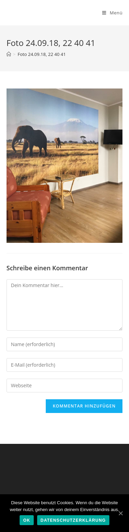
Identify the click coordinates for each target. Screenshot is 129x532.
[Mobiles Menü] (112, 13)
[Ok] (120, 513)
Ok (26, 520)
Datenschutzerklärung (73, 520)
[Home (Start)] (9, 54)
